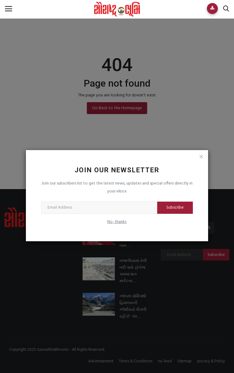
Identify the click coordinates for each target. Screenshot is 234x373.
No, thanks (116, 221)
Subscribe (175, 207)
